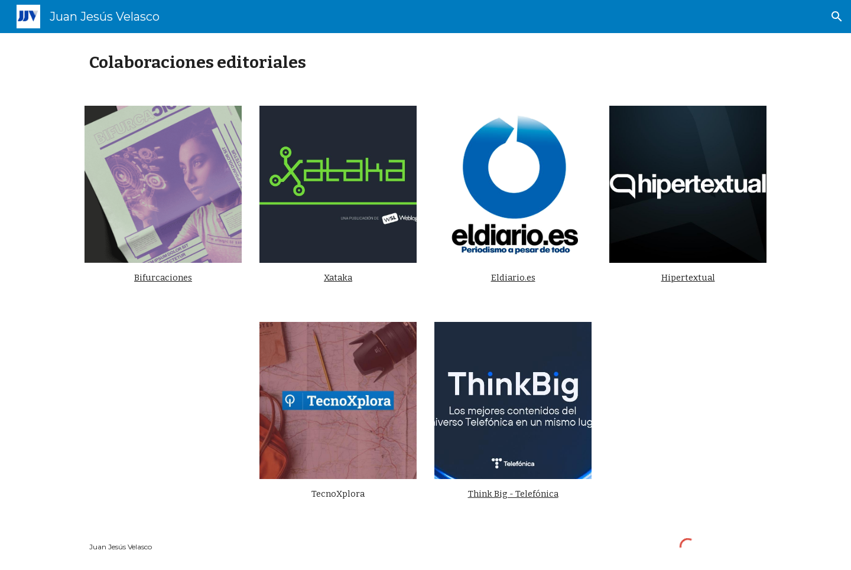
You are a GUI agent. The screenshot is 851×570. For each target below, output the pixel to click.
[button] (837, 16)
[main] (425, 62)
